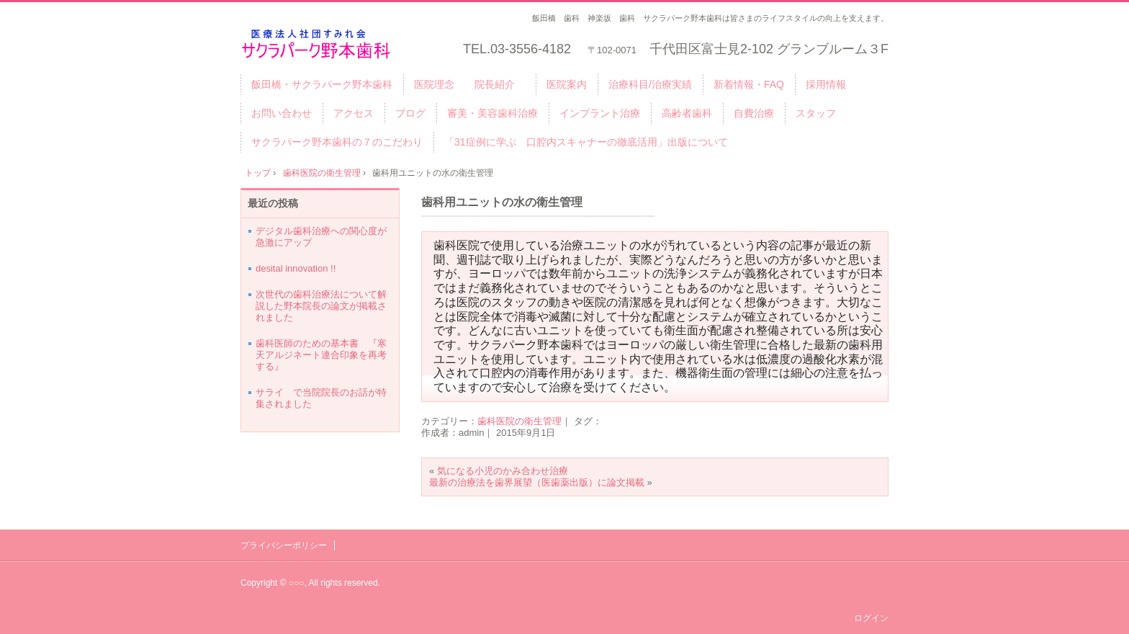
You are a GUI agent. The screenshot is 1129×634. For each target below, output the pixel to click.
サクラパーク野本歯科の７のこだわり (337, 142)
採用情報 (826, 84)
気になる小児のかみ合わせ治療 (502, 470)
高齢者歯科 (687, 113)
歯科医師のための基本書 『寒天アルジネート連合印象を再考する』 (321, 355)
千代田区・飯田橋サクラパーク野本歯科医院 (337, 44)
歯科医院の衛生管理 (519, 421)
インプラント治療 (599, 113)
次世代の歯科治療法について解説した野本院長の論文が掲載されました (321, 306)
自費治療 (754, 113)
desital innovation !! (296, 268)
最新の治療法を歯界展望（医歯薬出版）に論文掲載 (536, 482)
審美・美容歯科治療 (492, 113)
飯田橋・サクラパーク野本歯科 (321, 84)
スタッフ (816, 113)
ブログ (410, 113)
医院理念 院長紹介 (469, 84)
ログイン (871, 618)
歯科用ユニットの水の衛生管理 (502, 202)
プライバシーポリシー (283, 545)
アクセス (353, 113)
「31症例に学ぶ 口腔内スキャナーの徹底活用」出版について (586, 142)
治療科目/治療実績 (650, 84)
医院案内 (566, 84)
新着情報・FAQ (749, 84)
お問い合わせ (281, 113)
